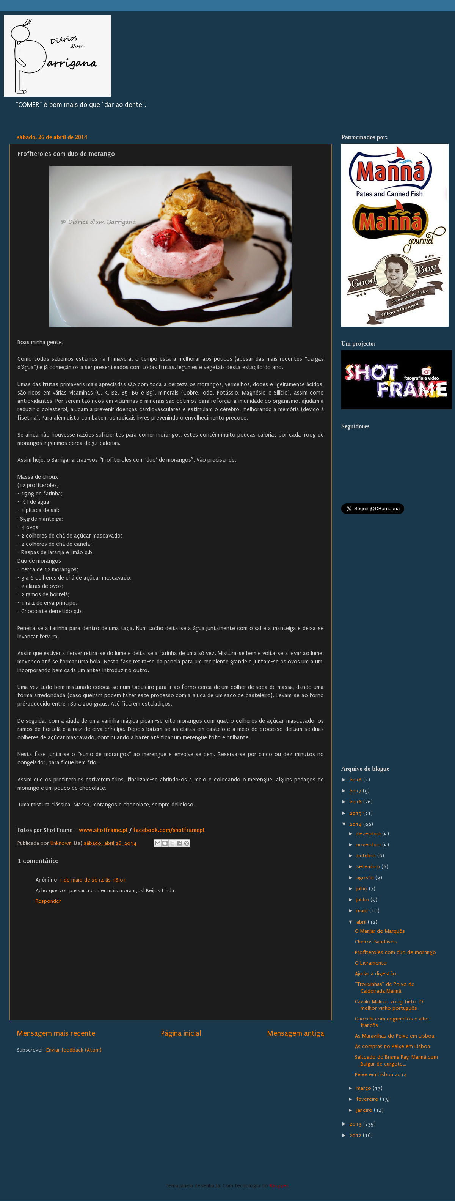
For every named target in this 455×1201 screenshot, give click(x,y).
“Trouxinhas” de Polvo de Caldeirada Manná (384, 987)
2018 (356, 780)
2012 (356, 1135)
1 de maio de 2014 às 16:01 (92, 880)
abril (362, 922)
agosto (365, 878)
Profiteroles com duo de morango (395, 952)
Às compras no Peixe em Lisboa (392, 1047)
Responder (48, 901)
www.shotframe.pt (103, 830)
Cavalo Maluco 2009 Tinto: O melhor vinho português (389, 1005)
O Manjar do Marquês (380, 931)
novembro (369, 845)
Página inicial (181, 1033)
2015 (356, 813)
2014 (356, 824)
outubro (366, 856)
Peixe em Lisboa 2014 (381, 1075)
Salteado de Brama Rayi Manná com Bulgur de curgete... (396, 1060)
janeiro (365, 1110)
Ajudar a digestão (375, 974)
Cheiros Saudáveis (376, 942)
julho (362, 889)
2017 (356, 791)
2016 (356, 802)
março (364, 1088)
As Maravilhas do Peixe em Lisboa (394, 1036)
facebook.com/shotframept (169, 830)
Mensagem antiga (295, 1033)
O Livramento (371, 963)
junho (363, 900)
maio (362, 911)
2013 (356, 1124)
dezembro (369, 834)
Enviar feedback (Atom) (74, 1050)
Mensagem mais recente (56, 1033)
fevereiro (368, 1099)
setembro (368, 867)
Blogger (279, 1186)
